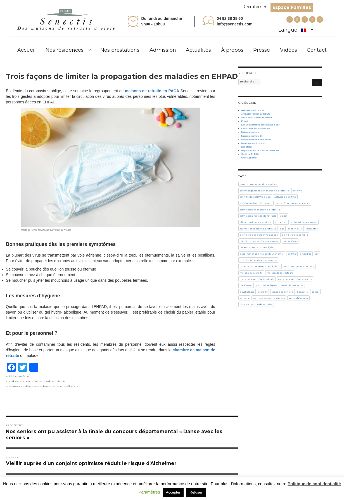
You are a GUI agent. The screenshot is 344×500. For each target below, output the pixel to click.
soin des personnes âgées (269, 298)
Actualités (198, 50)
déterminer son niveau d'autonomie (262, 253)
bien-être (312, 228)
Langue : (292, 30)
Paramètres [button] (149, 492)
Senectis (302, 291)
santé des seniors (282, 291)
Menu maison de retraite (253, 143)
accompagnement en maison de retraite (264, 190)
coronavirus (13, 386)
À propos (232, 50)
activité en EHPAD (285, 196)
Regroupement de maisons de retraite (260, 150)
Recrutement (255, 6)
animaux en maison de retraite (256, 117)
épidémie (27, 386)
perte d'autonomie (292, 285)
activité (297, 190)
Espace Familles (291, 7)
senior (315, 291)
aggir (283, 215)
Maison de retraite (26, 381)
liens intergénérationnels (299, 266)
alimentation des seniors (255, 222)
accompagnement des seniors (258, 184)
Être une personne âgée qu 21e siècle (260, 125)
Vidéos (288, 50)
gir (317, 253)
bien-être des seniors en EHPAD (259, 241)
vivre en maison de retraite (256, 304)
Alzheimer (281, 222)
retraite (263, 291)
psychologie (247, 291)
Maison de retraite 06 (52, 381)
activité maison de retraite (256, 203)
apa (282, 228)
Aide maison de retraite (252, 110)
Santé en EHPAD (249, 154)
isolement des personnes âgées (259, 266)
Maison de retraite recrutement (256, 139)
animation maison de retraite (258, 228)
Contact (317, 50)
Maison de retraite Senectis (295, 279)
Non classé (246, 147)
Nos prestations (119, 50)
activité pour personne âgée (293, 203)
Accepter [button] (173, 492)
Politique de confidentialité (314, 483)
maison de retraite (251, 272)
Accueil (26, 50)
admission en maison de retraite (260, 209)
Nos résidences (65, 50)
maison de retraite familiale (257, 279)
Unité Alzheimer (249, 158)
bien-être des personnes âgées (259, 234)
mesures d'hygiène (67, 386)
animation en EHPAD (304, 222)
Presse (261, 50)
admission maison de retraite (258, 215)
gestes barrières (44, 386)
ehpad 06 (305, 253)
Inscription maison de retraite (255, 128)
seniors (244, 298)
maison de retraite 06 (280, 272)
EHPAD (292, 253)
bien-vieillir (295, 228)
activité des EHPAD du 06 (255, 196)
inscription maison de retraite (258, 260)
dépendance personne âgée (257, 247)
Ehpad (10, 381)
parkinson (246, 285)
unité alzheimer (298, 298)
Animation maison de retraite (255, 114)
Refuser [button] (195, 492)
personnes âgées (266, 285)
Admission (163, 50)
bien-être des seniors (295, 234)
